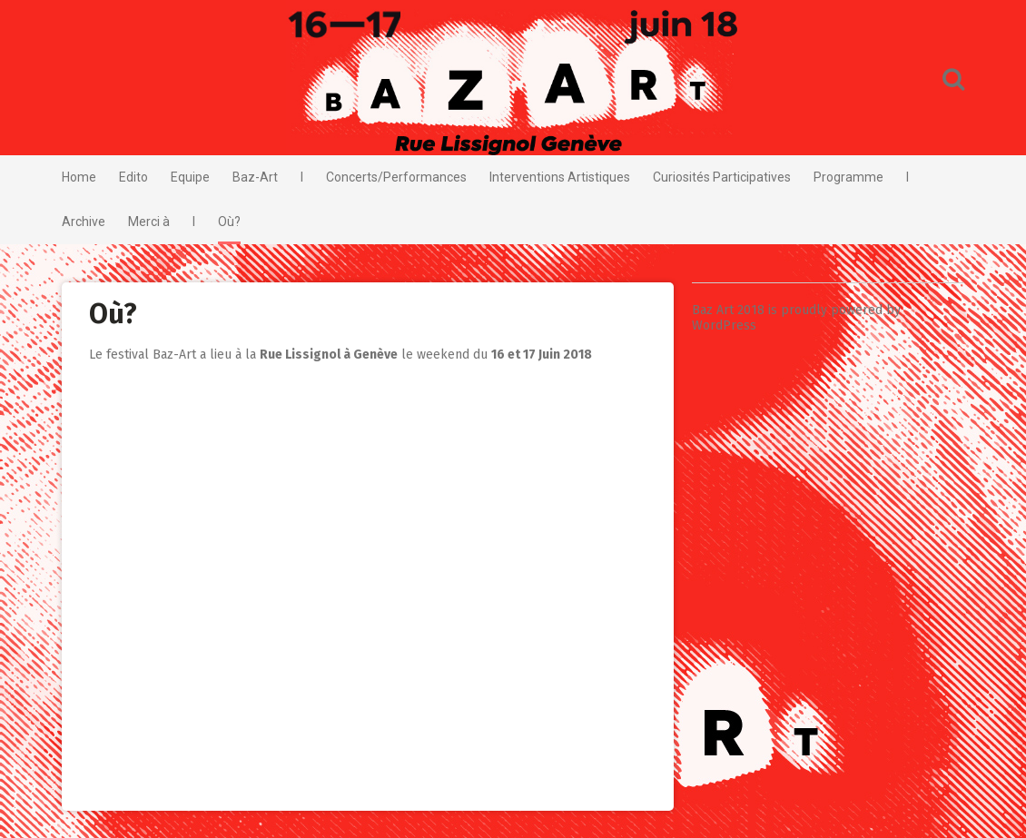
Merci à (149, 221)
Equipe (190, 177)
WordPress (724, 325)
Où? (229, 221)
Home (79, 177)
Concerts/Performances (396, 177)
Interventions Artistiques (559, 177)
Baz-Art (255, 177)
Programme (848, 177)
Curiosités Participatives (722, 177)
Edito (133, 177)
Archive (83, 221)
